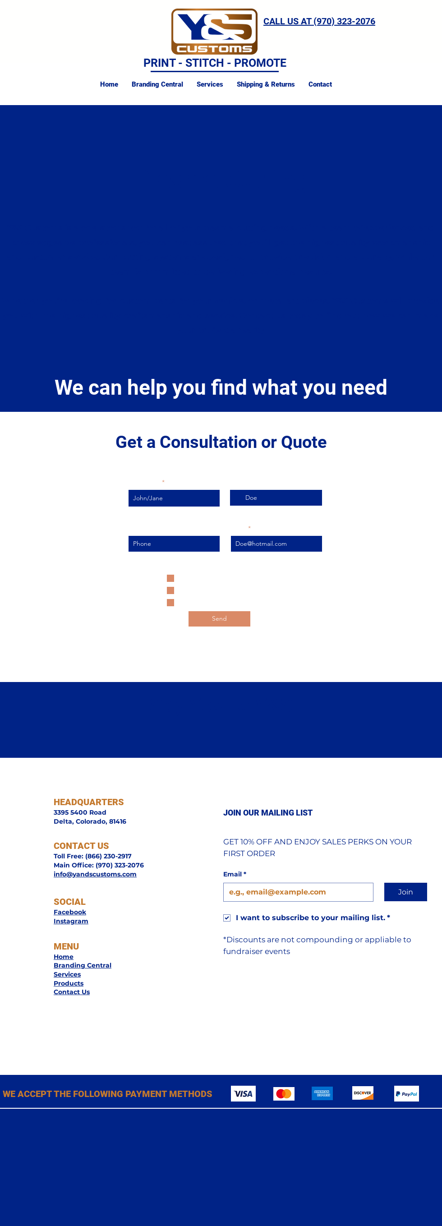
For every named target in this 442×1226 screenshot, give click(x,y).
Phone (138, 528)
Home (64, 957)
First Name (144, 482)
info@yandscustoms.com (95, 874)
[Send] (219, 619)
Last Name (245, 482)
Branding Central (82, 965)
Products (68, 983)
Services (67, 974)
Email (238, 528)
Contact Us (72, 992)
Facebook (70, 912)
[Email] (296, 892)
